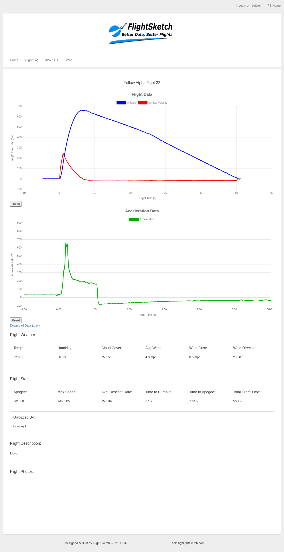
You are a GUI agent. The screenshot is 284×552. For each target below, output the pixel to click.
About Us (51, 60)
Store (68, 60)
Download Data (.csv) (25, 325)
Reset (16, 204)
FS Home (274, 5)
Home (14, 60)
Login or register (249, 5)
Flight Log (31, 60)
